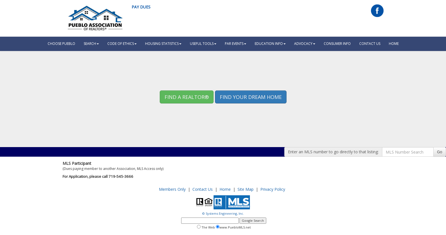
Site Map (246, 189)
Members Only (172, 189)
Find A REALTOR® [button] (187, 97)
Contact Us (369, 43)
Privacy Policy (272, 189)
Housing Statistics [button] (163, 43)
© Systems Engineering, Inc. (223, 213)
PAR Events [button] (235, 43)
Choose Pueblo (61, 43)
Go (439, 151)
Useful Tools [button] (203, 43)
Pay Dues (141, 7)
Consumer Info (337, 43)
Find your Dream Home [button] (251, 97)
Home (225, 189)
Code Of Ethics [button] (122, 43)
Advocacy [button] (304, 43)
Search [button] (91, 43)
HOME (394, 43)
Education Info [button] (270, 43)
